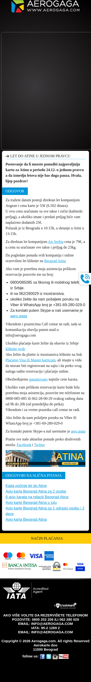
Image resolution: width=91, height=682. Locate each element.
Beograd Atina (55, 261)
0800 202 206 (42, 619)
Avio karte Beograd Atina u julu (31, 503)
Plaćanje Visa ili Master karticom (30, 360)
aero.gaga (18, 316)
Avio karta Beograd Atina (26, 519)
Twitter (39, 445)
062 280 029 (69, 619)
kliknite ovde (15, 349)
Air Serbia (55, 242)
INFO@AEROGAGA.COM (52, 624)
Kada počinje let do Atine (26, 486)
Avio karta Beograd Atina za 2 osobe (36, 491)
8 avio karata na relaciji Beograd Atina (37, 497)
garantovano (38, 379)
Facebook (24, 445)
